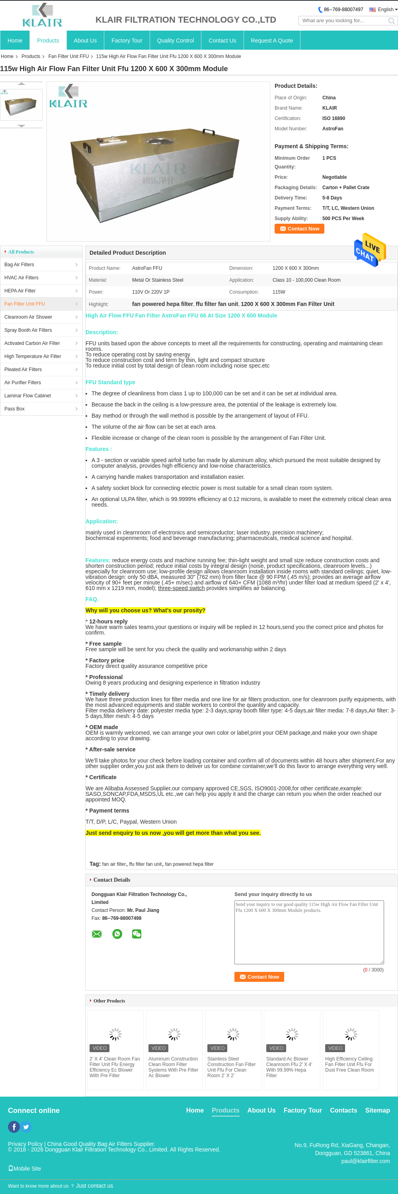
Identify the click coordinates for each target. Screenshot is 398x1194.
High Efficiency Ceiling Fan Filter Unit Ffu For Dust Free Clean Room (349, 1064)
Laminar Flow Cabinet (27, 396)
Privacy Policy (25, 1144)
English (386, 9)
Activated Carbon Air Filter (32, 343)
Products (48, 40)
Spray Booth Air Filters (28, 330)
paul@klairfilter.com (365, 1161)
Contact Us (222, 40)
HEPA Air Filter (19, 291)
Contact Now (303, 229)
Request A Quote (272, 40)
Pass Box (14, 409)
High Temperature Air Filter (32, 356)
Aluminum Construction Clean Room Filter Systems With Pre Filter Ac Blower (173, 1067)
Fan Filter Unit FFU (68, 56)
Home (15, 40)
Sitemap (377, 1110)
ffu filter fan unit (145, 864)
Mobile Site (24, 1168)
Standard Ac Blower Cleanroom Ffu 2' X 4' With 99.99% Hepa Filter (289, 1067)
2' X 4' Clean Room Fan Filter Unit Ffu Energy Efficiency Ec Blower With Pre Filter (115, 1067)
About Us (85, 40)
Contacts (343, 1110)
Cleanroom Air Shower (28, 317)
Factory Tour (126, 40)
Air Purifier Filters (22, 382)
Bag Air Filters (19, 264)
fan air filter (114, 864)
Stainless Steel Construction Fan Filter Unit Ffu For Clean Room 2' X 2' (231, 1067)
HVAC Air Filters (21, 278)
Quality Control (175, 40)
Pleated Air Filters (23, 369)
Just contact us (94, 1185)
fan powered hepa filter (189, 864)
